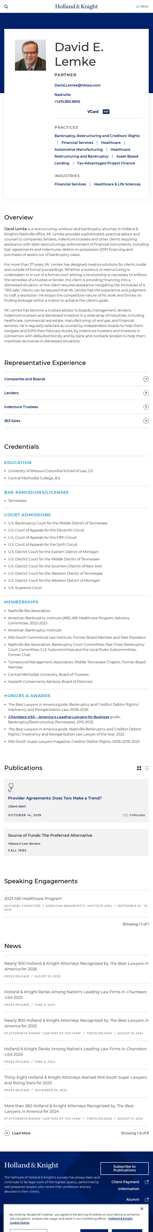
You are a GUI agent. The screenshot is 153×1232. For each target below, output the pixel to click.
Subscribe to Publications (124, 1168)
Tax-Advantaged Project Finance (106, 163)
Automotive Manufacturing (78, 150)
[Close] (142, 1222)
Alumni (132, 1200)
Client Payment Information (125, 1185)
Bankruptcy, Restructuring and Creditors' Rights (97, 136)
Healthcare (111, 143)
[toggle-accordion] (76, 379)
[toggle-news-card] (139, 768)
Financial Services (77, 143)
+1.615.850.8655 (67, 102)
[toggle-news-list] (147, 768)
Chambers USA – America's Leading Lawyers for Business (58, 717)
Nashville (62, 95)
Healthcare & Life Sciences (117, 184)
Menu (144, 6)
